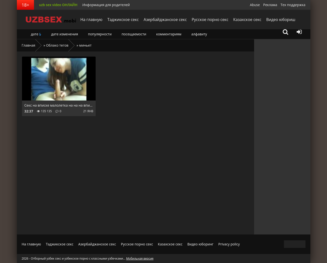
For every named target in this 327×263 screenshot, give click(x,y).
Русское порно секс (210, 19)
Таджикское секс (123, 19)
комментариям (168, 34)
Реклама (270, 4)
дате (34, 34)
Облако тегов (57, 45)
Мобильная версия (140, 258)
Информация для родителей (106, 4)
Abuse (255, 4)
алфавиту (199, 34)
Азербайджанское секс (165, 19)
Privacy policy (229, 244)
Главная (28, 45)
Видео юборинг (200, 244)
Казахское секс (247, 19)
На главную (91, 19)
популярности (100, 34)
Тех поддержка (293, 4)
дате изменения (64, 34)
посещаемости (134, 34)
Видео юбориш (280, 19)
